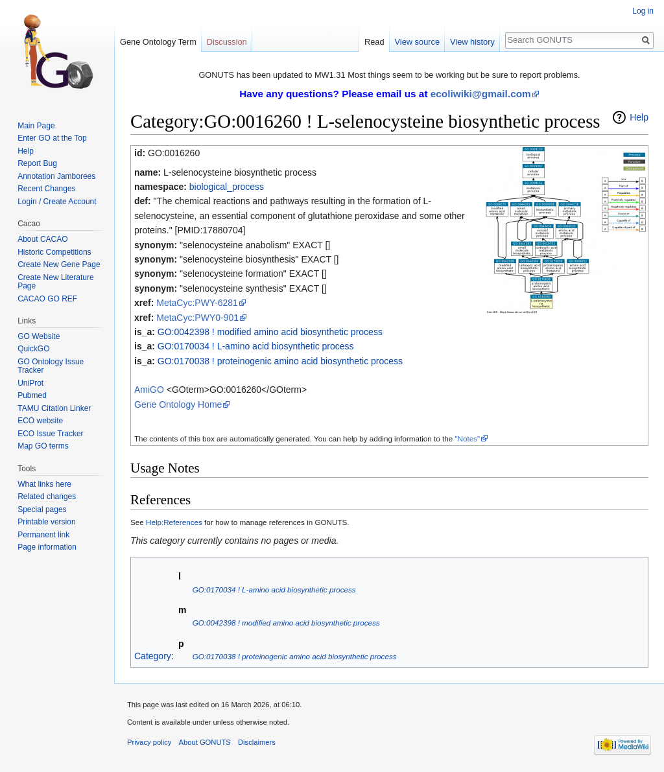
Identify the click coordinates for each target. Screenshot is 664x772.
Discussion (227, 42)
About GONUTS (205, 742)
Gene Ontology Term (158, 42)
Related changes (47, 496)
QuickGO (33, 348)
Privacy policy (149, 742)
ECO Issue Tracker (50, 433)
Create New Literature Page (55, 282)
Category (152, 656)
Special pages (42, 509)
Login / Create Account (57, 201)
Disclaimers (257, 742)
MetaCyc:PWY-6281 (197, 303)
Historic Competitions (54, 252)
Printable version (46, 521)
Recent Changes (46, 188)
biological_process (226, 186)
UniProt (30, 383)
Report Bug (37, 163)
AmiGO (149, 389)
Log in (643, 11)
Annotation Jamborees (56, 176)
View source (417, 42)
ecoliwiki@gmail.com (481, 93)
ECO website (40, 420)
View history (472, 42)
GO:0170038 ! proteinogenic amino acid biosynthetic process (280, 361)
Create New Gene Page (59, 264)
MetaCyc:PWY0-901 (197, 317)
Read (374, 42)
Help (639, 117)
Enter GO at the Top (52, 138)
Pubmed (32, 395)
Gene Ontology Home (178, 404)
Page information (47, 547)
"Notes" (467, 438)
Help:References (174, 522)
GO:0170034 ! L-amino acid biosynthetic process (256, 346)
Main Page (36, 125)
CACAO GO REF (47, 298)
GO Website (39, 336)
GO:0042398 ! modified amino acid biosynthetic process (270, 332)
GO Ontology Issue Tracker (51, 366)
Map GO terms (43, 445)
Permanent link (43, 534)
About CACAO (42, 239)
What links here (44, 484)
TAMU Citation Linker (54, 408)
